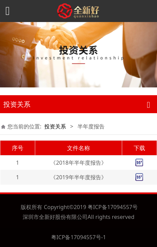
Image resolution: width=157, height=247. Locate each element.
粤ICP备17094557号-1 (78, 237)
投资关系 (55, 126)
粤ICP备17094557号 (113, 207)
